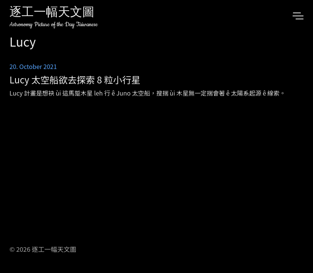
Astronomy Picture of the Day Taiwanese (53, 24)
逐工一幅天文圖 (51, 13)
